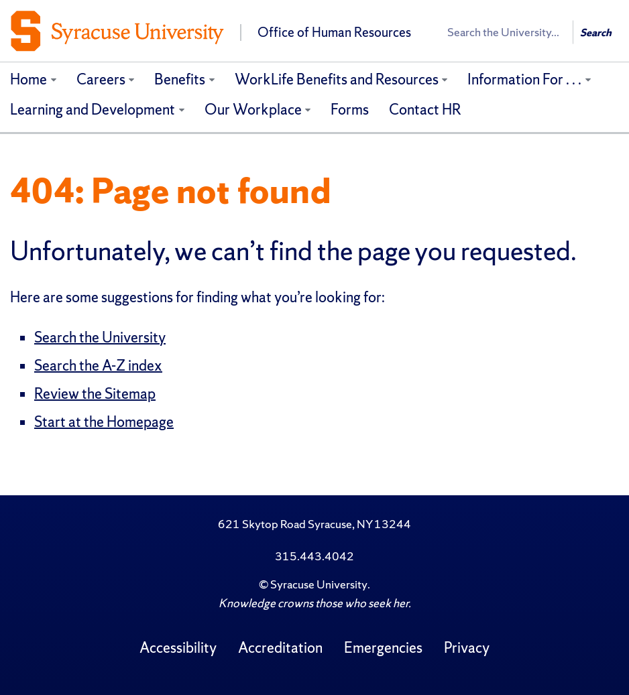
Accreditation (280, 647)
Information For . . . (524, 79)
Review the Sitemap (95, 393)
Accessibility (178, 647)
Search (596, 32)
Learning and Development (92, 109)
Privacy (467, 647)
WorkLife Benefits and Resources (337, 79)
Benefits (179, 79)
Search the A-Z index (98, 365)
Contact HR (425, 109)
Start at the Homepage (104, 422)
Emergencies (383, 647)
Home (28, 79)
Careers (100, 79)
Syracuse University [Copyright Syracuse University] (318, 584)
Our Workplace (253, 109)
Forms (350, 109)
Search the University (100, 337)
